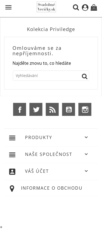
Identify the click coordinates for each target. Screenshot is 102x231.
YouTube (68, 109)
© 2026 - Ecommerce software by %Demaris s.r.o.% (51, 210)
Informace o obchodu (52, 188)
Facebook (19, 109)
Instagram (85, 109)
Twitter (36, 109)
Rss (52, 109)
